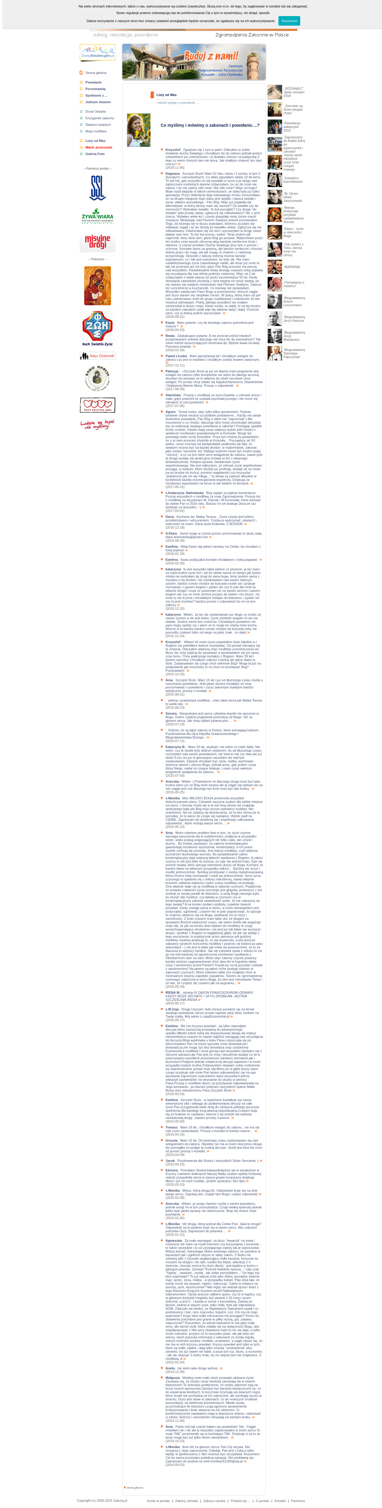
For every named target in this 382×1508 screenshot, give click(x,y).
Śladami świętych (98, 124)
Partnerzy (298, 1501)
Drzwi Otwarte (95, 111)
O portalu (262, 1501)
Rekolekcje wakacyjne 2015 (292, 126)
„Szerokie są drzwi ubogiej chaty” (293, 109)
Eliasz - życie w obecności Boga (294, 232)
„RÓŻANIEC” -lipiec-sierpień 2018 (294, 92)
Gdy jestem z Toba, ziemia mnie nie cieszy (294, 249)
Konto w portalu (158, 1501)
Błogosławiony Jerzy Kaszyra (294, 318)
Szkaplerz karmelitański (293, 179)
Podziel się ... (240, 1501)
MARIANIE (292, 267)
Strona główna (95, 73)
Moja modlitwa (95, 131)
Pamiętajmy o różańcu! (294, 284)
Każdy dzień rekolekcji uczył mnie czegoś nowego (293, 162)
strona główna (133, 1487)
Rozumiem (289, 21)
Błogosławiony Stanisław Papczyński (294, 353)
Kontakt (280, 1501)
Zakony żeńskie (186, 1501)
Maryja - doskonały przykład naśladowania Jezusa (294, 215)
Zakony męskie (215, 1501)
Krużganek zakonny (99, 118)
